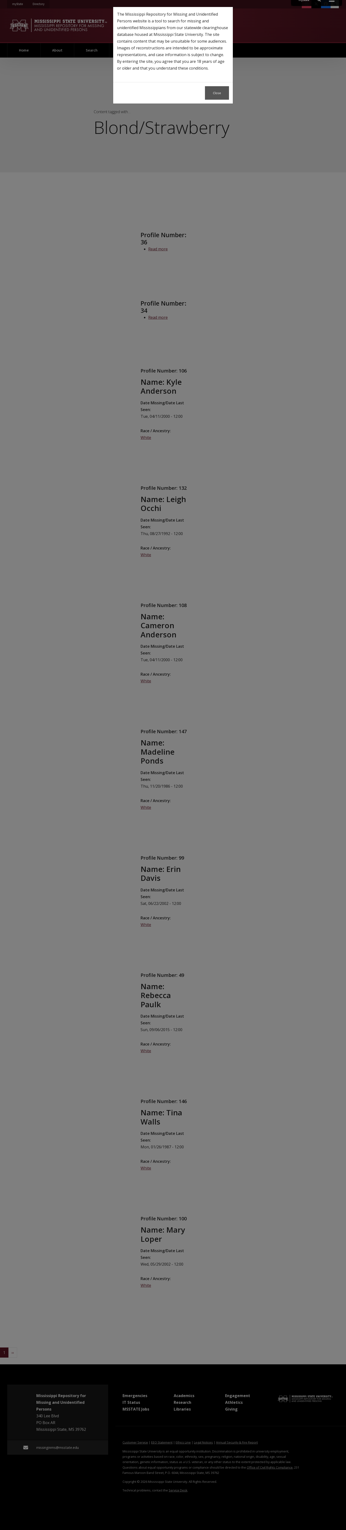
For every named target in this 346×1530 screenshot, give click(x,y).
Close (217, 93)
